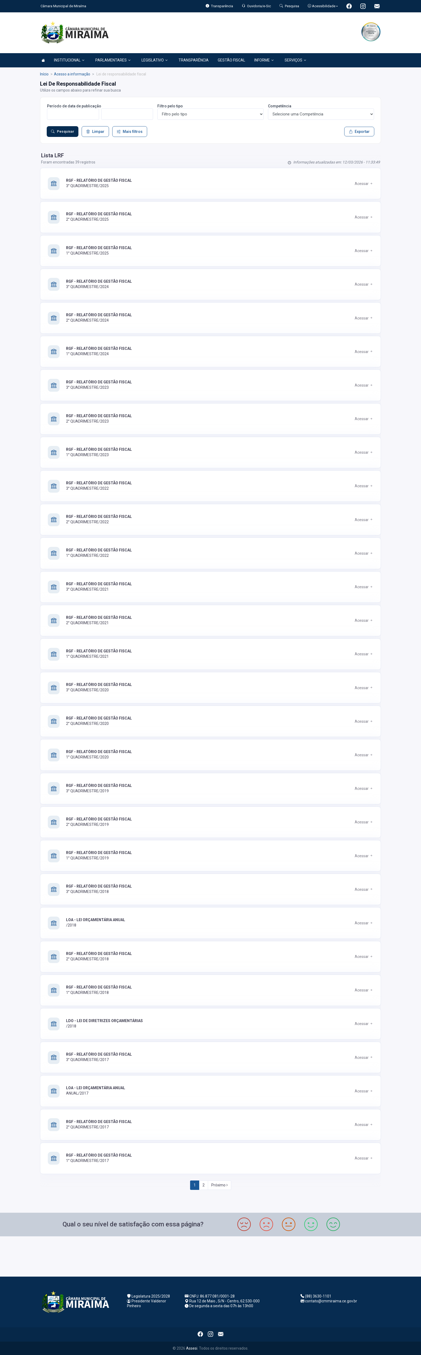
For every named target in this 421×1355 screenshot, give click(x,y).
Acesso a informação (72, 74)
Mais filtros (130, 131)
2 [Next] (203, 1185)
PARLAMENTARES (112, 60)
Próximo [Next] (219, 1185)
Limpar (95, 131)
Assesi (191, 1348)
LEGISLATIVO (154, 60)
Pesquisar (62, 131)
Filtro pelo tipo (170, 106)
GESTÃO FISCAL (231, 60)
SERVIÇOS (295, 60)
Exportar (359, 131)
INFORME (264, 60)
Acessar (364, 183)
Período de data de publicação (74, 106)
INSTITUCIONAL (69, 60)
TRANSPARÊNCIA (194, 60)
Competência (279, 106)
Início (44, 74)
